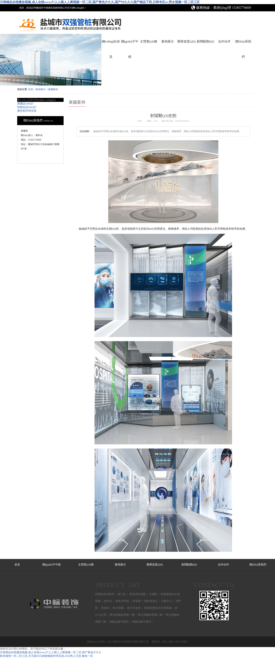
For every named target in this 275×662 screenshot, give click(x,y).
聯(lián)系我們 (243, 44)
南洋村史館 (134, 607)
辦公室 (122, 594)
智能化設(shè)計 (26, 107)
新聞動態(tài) (205, 41)
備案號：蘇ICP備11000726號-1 (170, 641)
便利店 (108, 601)
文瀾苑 (153, 594)
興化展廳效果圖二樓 (150, 614)
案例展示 (167, 41)
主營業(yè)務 (148, 41)
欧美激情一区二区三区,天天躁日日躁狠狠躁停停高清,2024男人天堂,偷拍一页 (46, 655)
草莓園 (137, 601)
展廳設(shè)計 (25, 103)
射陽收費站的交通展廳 (158, 607)
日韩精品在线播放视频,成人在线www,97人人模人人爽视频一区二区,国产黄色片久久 (50, 652)
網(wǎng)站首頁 (111, 44)
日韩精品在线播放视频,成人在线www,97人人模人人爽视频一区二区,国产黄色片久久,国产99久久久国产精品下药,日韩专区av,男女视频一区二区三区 (100, 2)
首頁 (30, 89)
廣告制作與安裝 (26, 110)
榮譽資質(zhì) (186, 41)
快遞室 (105, 607)
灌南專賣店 (151, 601)
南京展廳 (118, 607)
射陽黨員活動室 (104, 594)
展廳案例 (53, 89)
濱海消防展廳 (137, 594)
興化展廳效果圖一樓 (122, 614)
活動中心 (166, 601)
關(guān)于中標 (130, 44)
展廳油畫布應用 (119, 621)
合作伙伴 (224, 41)
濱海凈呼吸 (122, 601)
